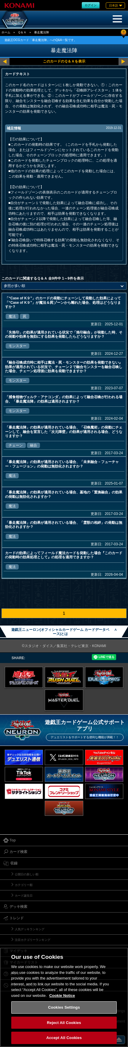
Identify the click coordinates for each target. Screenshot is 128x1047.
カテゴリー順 (24, 885)
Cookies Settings (64, 1007)
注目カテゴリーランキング (32, 939)
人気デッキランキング (29, 929)
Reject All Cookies (64, 1022)
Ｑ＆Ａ (22, 32)
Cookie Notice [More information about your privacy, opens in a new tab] (62, 995)
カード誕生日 (24, 895)
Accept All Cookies (64, 1037)
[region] (64, 997)
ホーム (5, 32)
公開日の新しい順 (27, 874)
